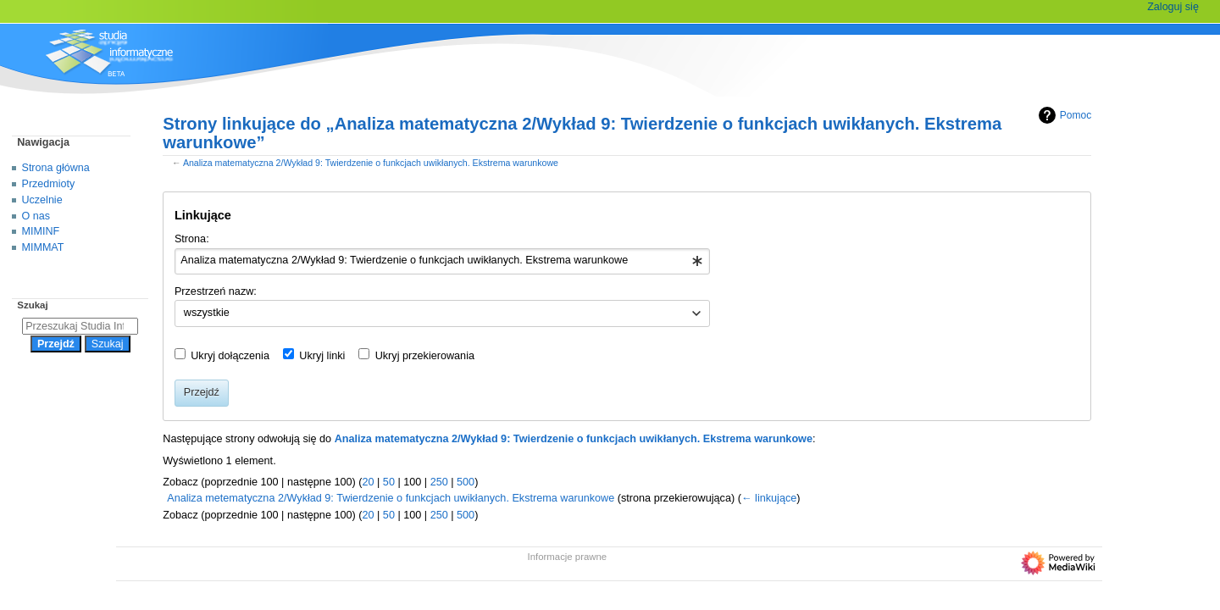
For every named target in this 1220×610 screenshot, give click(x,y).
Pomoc (1062, 115)
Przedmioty (48, 184)
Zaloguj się (1173, 7)
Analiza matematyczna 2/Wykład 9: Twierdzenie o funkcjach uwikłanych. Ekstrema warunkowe (370, 163)
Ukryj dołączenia (230, 356)
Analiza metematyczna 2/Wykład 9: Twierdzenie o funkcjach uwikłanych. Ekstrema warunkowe (390, 498)
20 (368, 482)
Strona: (192, 239)
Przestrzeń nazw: (216, 291)
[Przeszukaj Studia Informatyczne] (80, 326)
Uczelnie (42, 200)
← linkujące (768, 498)
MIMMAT (43, 247)
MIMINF (41, 231)
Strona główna (56, 168)
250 (439, 482)
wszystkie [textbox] (207, 313)
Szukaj (32, 305)
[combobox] (443, 261)
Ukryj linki (322, 356)
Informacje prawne (567, 557)
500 (465, 482)
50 (389, 482)
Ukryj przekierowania (424, 356)
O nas (36, 216)
